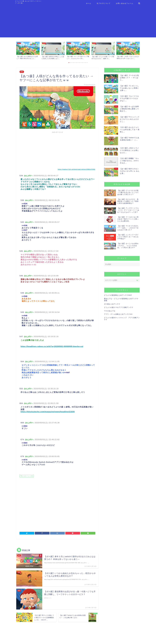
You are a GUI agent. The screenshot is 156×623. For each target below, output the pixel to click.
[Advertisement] (78, 22)
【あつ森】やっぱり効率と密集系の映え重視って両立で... (129, 109)
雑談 (22, 71)
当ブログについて (103, 3)
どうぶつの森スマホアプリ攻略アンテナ (118, 307)
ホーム (88, 3)
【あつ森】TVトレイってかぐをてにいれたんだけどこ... (129, 119)
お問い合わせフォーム (124, 3)
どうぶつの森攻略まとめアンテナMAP (118, 295)
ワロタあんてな (109, 311)
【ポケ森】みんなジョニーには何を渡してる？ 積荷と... (129, 129)
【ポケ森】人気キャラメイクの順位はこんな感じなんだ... (129, 150)
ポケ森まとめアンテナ (112, 304)
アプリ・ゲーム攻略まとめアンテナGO (118, 314)
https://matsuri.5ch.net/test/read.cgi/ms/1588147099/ (76, 169)
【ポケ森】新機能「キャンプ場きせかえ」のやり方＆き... (129, 160)
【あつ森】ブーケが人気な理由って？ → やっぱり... (129, 77)
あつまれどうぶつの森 (27, 475)
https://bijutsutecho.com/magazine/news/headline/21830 (48, 412)
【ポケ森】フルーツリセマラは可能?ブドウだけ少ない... (129, 98)
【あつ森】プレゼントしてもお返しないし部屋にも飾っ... (129, 88)
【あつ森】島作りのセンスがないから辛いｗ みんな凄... (129, 171)
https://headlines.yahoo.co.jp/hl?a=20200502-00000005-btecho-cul (52, 346)
